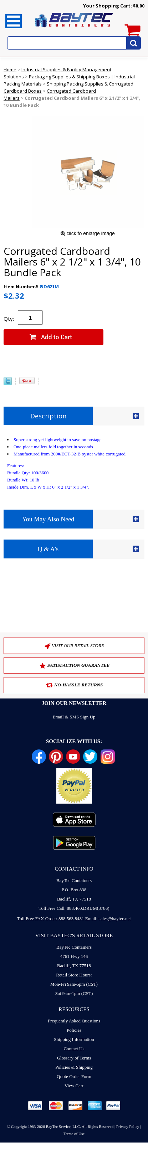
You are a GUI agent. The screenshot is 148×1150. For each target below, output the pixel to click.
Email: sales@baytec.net (108, 918)
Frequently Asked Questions (74, 1020)
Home (10, 69)
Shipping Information (74, 1039)
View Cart (74, 1085)
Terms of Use (74, 1133)
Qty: (9, 318)
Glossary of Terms (74, 1058)
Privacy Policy (127, 1126)
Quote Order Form (74, 1076)
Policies (74, 1030)
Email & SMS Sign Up (74, 717)
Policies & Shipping (74, 1067)
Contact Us (73, 1048)
